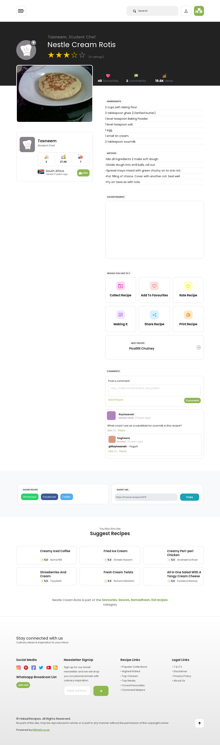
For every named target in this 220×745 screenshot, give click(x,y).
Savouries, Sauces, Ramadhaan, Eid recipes (135, 600)
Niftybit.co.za (41, 730)
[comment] (154, 390)
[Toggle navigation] (21, 11)
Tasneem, (72, 37)
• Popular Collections (133, 667)
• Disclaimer (179, 671)
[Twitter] (66, 497)
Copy (189, 497)
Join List (23, 685)
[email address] (77, 690)
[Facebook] (49, 497)
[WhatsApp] (30, 497)
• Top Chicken (129, 676)
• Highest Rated (130, 671)
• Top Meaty (127, 680)
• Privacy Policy (181, 676)
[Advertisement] (154, 229)
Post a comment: (119, 381)
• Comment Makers (132, 690)
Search (140, 11)
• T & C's (177, 667)
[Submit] (101, 691)
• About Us (178, 680)
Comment (192, 400)
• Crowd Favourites (132, 685)
